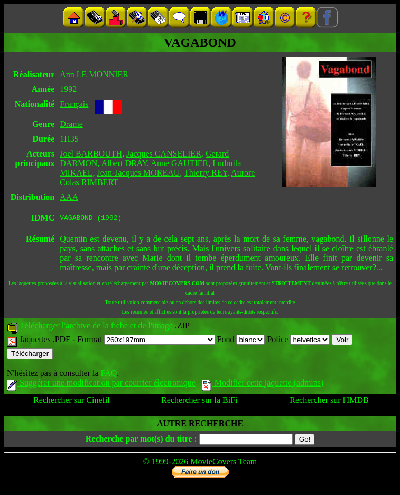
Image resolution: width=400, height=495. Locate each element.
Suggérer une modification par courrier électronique (101, 384)
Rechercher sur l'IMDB (329, 401)
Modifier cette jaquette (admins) (263, 384)
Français (74, 103)
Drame (71, 124)
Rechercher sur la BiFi (199, 401)
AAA (69, 196)
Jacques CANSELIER (163, 153)
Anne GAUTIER (179, 163)
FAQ (108, 374)
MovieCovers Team (223, 463)
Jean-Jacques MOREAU (138, 172)
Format (146, 340)
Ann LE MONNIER (94, 74)
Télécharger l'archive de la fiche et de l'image (96, 327)
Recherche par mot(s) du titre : (141, 440)
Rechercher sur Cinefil (71, 401)
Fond (241, 340)
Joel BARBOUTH (91, 153)
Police (298, 340)
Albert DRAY (124, 163)
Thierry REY (205, 172)
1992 (68, 89)
